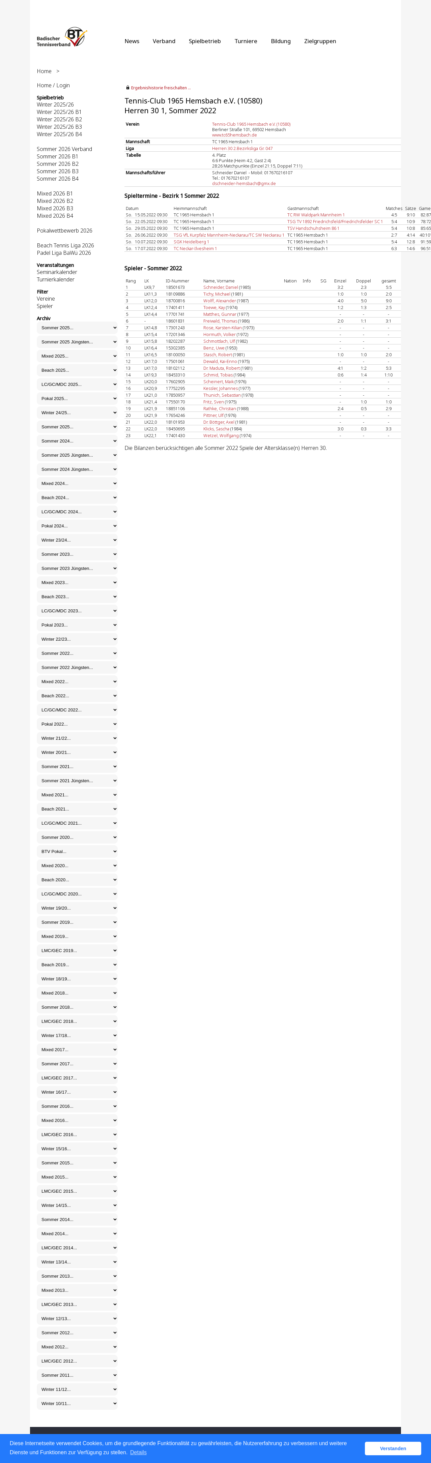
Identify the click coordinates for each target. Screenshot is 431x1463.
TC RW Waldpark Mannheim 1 (316, 215)
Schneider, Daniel (220, 287)
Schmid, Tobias (218, 375)
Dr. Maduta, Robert (221, 368)
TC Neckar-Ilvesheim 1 (195, 248)
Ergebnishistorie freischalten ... (161, 88)
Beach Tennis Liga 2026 (65, 245)
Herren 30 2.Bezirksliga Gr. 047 (242, 148)
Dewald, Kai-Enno (220, 361)
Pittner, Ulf (213, 415)
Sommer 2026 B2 (58, 163)
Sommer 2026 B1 (58, 156)
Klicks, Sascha (216, 429)
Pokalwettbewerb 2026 (64, 230)
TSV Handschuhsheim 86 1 (313, 228)
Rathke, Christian (219, 408)
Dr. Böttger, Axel (218, 422)
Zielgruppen (320, 41)
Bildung (281, 41)
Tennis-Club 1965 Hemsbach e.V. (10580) (251, 124)
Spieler (45, 306)
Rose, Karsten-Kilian (222, 328)
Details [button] (138, 1452)
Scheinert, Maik (218, 381)
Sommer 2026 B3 (58, 171)
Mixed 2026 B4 (55, 215)
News (131, 41)
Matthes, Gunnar (219, 314)
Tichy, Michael (216, 294)
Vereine (46, 298)
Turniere (245, 41)
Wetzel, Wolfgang (221, 435)
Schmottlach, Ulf (219, 341)
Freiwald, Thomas (220, 321)
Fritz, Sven (213, 402)
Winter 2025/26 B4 (59, 134)
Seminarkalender (57, 272)
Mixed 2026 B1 (55, 193)
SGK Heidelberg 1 (191, 242)
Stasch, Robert (217, 355)
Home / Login (53, 85)
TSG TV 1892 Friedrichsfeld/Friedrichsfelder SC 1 (335, 221)
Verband (164, 41)
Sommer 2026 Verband (64, 149)
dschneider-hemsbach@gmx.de (244, 183)
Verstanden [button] (393, 1448)
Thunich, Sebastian (222, 395)
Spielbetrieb (205, 41)
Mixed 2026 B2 (55, 201)
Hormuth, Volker (219, 334)
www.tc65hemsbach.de (234, 135)
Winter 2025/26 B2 (59, 119)
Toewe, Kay (214, 307)
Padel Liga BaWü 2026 (64, 252)
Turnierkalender (56, 279)
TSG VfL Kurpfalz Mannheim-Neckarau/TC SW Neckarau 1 (229, 235)
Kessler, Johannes (220, 388)
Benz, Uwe (214, 348)
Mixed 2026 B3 (55, 208)
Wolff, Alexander (219, 301)
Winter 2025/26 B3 (59, 126)
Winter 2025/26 (55, 104)
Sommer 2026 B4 (58, 178)
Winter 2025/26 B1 (59, 112)
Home (44, 71)
